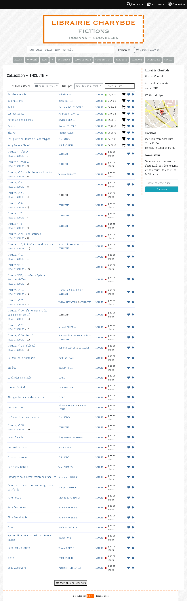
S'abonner (162, 189)
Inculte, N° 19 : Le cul (20, 335)
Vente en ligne (103, 59)
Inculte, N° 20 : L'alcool (21, 345)
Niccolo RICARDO (67, 405)
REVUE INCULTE (16, 156)
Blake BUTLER (65, 101)
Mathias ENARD (66, 358)
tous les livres (45, 86)
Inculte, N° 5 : (16, 193)
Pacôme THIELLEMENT (69, 568)
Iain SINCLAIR (65, 387)
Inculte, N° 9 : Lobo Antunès (24, 234)
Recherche (124, 50)
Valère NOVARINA (67, 302)
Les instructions (17, 447)
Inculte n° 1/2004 (18, 151)
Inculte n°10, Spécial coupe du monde (30, 244)
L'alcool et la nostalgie (21, 358)
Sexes (11, 126)
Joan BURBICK (65, 467)
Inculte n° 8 (15, 224)
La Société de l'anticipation (24, 417)
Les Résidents (16, 113)
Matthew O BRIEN (67, 507)
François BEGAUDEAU (69, 290)
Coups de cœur (83, 59)
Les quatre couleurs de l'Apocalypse (29, 139)
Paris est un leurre (19, 548)
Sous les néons (17, 507)
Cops (10, 527)
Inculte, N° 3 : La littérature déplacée (30, 172)
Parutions (121, 59)
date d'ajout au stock (87, 86)
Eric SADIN (64, 139)
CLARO (61, 377)
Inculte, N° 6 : (16, 203)
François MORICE (67, 487)
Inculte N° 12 (15, 265)
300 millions (15, 101)
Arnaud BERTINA (67, 327)
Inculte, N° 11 (15, 254)
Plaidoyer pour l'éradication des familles (32, 477)
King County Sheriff (19, 145)
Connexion (176, 4)
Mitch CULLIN (65, 145)
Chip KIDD (63, 457)
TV (52, 59)
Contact (168, 59)
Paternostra (14, 497)
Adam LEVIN (64, 447)
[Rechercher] (70, 49)
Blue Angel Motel (18, 517)
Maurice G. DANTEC (68, 113)
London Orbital (16, 387)
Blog (44, 59)
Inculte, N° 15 (16, 300)
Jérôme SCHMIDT (67, 174)
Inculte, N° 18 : (16, 425)
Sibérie (12, 368)
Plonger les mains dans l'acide (26, 397)
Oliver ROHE (64, 537)
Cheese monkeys (17, 457)
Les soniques (15, 407)
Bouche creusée (17, 94)
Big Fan (12, 132)
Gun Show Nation (18, 467)
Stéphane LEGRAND (68, 477)
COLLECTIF (63, 153)
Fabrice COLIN (66, 132)
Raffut (11, 107)
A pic (11, 558)
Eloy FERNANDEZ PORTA (70, 437)
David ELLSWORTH (67, 527)
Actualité (32, 59)
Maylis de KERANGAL (69, 244)
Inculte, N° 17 (15, 325)
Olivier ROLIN (65, 368)
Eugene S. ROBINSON (69, 497)
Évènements (64, 59)
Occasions (136, 59)
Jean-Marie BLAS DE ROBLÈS (73, 335)
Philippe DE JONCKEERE (70, 107)
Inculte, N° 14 (16, 290)
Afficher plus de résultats (71, 583)
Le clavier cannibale (20, 377)
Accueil (18, 59)
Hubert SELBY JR (66, 347)
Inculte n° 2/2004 (18, 162)
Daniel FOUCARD (67, 126)
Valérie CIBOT (66, 94)
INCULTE (99, 94)
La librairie (153, 59)
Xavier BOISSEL (66, 120)
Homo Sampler (16, 437)
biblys (90, 595)
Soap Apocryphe (17, 568)
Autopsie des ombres (20, 120)
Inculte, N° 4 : (16, 182)
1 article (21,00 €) (147, 50)
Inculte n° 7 (15, 213)
